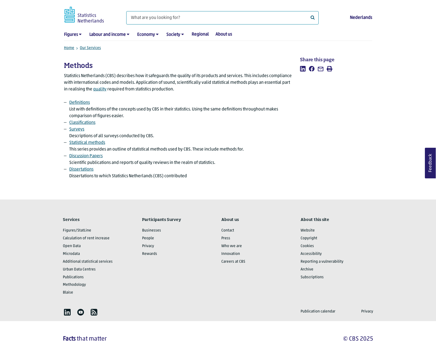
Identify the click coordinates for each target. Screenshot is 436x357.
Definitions (79, 102)
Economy (146, 35)
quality (99, 89)
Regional (200, 34)
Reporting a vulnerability (322, 262)
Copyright (309, 238)
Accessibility (311, 254)
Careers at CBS (233, 262)
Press (225, 238)
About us (223, 34)
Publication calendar (318, 311)
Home (69, 48)
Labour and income (107, 35)
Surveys (76, 129)
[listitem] (302, 68)
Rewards (149, 254)
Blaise (68, 292)
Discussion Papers (86, 156)
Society (173, 35)
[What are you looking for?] (222, 17)
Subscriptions (312, 277)
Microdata (71, 254)
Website (308, 230)
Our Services (90, 48)
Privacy (148, 246)
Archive (307, 269)
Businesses (151, 230)
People (148, 238)
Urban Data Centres (79, 269)
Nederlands (361, 18)
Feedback (430, 163)
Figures (71, 35)
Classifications (82, 122)
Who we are (231, 246)
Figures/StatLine (77, 230)
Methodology (74, 285)
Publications (73, 277)
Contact (227, 230)
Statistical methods (87, 143)
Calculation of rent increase (86, 238)
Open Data (72, 246)
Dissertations (81, 169)
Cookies (307, 246)
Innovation (230, 254)
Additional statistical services (88, 262)
